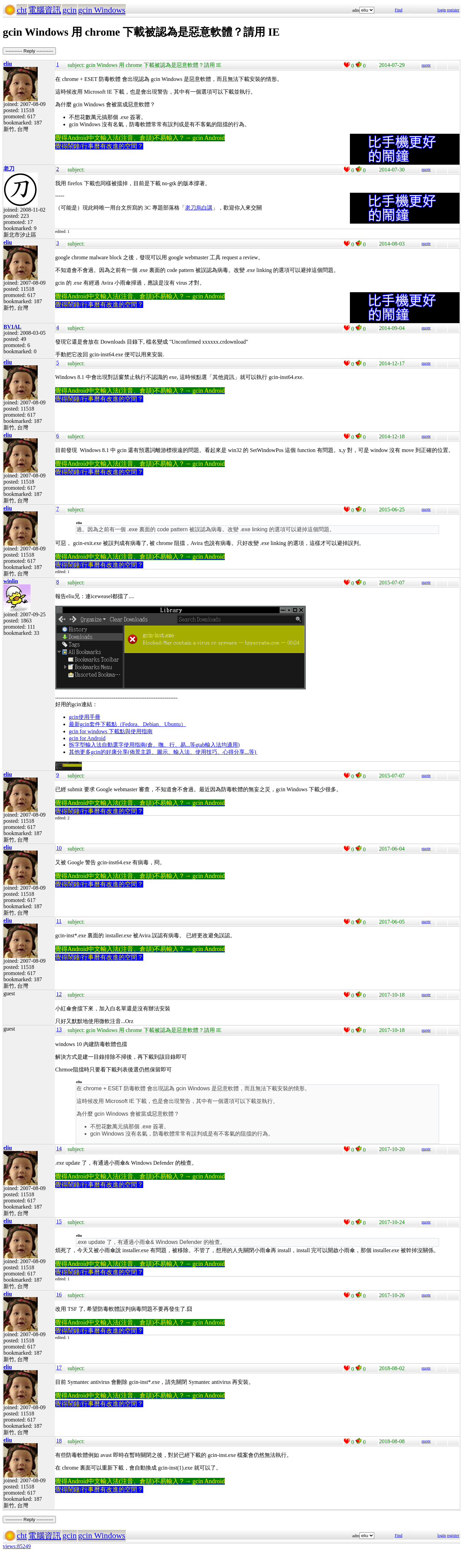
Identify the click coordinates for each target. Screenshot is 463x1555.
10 (59, 848)
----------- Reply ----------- (29, 51)
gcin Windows (101, 9)
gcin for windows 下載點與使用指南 (111, 731)
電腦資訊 (44, 9)
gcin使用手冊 (84, 717)
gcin (69, 9)
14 (59, 1148)
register (453, 10)
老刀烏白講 (198, 208)
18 (59, 1441)
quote (426, 65)
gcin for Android (87, 738)
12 (59, 994)
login (441, 10)
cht (22, 9)
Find (398, 10)
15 (59, 1221)
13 (59, 1029)
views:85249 (17, 1546)
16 (59, 1294)
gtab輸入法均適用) (217, 745)
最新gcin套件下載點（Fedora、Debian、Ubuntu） (127, 724)
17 (59, 1367)
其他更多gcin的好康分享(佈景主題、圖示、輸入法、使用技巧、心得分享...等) (163, 752)
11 (58, 921)
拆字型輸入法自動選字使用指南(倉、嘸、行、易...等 (132, 745)
